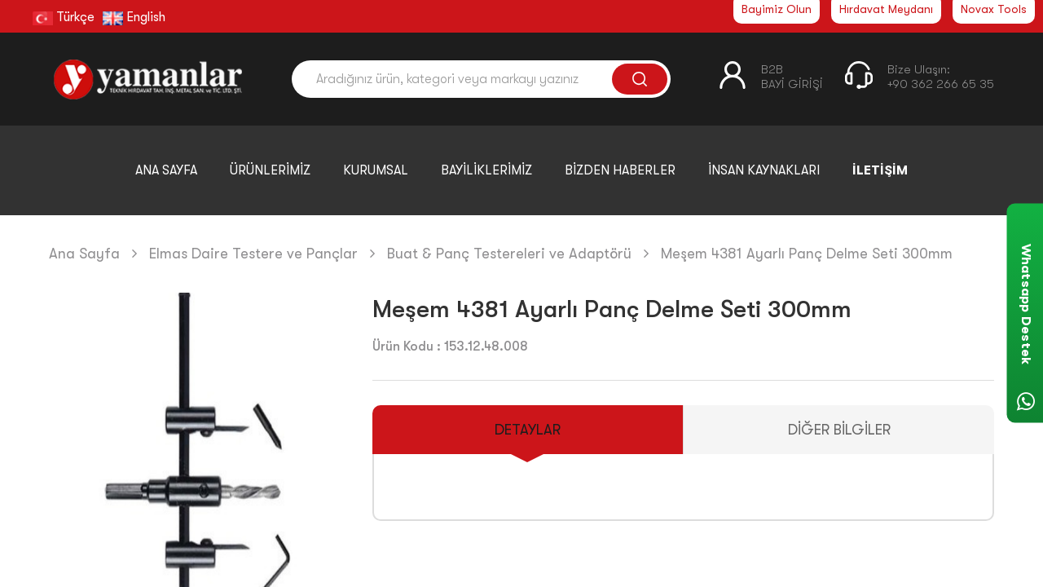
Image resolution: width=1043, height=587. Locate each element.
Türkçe (64, 17)
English (134, 17)
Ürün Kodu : (406, 346)
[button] (329, 496)
